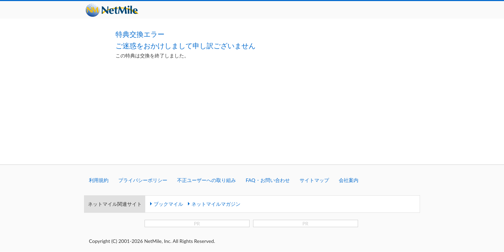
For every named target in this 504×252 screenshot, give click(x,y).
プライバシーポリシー (142, 110)
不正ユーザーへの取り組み (206, 110)
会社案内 (348, 110)
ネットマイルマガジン (215, 133)
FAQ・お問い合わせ (268, 110)
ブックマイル (168, 133)
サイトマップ (314, 110)
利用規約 (98, 110)
